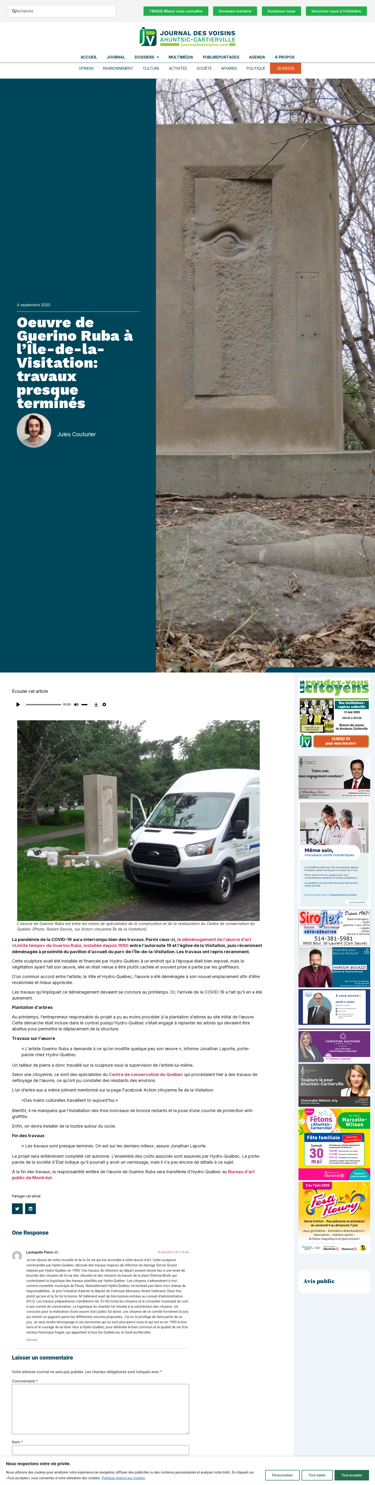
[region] (187, 1471)
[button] (17, 1208)
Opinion (86, 68)
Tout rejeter (317, 1475)
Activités (178, 68)
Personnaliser (282, 1475)
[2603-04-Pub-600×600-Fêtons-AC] (334, 1179)
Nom (17, 1442)
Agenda (257, 57)
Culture (151, 68)
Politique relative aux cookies (123, 1478)
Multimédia (181, 57)
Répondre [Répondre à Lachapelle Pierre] (32, 1339)
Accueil (89, 57)
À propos (285, 57)
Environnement (118, 68)
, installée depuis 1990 (105, 945)
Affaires (229, 68)
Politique (256, 68)
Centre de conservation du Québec (146, 1074)
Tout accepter (352, 1475)
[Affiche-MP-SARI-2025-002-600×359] (334, 798)
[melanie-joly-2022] (334, 1105)
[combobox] (62, 11)
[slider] (42, 704)
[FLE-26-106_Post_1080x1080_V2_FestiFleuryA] (334, 1252)
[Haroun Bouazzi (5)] (334, 986)
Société (204, 68)
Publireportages (221, 57)
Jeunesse (285, 68)
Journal (116, 57)
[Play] (18, 704)
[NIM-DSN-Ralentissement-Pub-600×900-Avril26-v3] (334, 907)
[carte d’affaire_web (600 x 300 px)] (334, 1023)
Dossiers (147, 57)
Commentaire (25, 1381)
